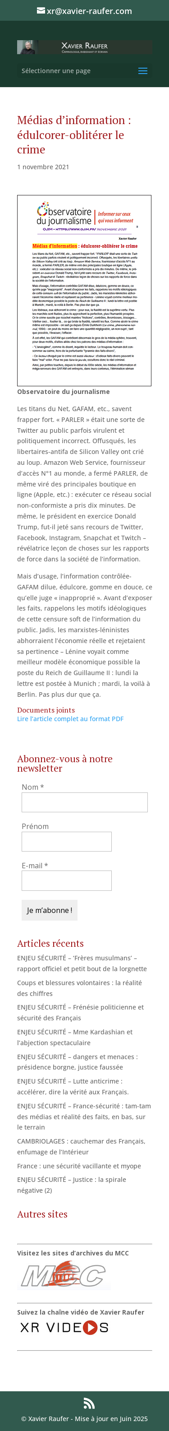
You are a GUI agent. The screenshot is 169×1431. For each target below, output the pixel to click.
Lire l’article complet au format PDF (70, 718)
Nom (33, 787)
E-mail (35, 866)
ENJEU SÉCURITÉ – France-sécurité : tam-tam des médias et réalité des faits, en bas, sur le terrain (84, 1117)
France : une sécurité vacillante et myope (79, 1166)
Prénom (35, 826)
